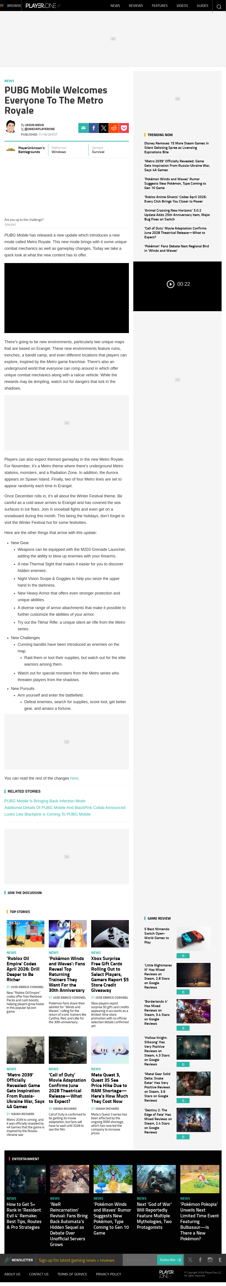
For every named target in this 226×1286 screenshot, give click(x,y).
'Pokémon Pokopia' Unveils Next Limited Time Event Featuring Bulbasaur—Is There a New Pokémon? (199, 1223)
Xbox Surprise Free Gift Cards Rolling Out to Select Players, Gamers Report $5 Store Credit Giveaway (110, 976)
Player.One (58, 6)
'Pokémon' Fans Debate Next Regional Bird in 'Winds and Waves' (176, 250)
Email (83, 130)
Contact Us (39, 1277)
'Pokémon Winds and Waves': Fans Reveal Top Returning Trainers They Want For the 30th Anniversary (67, 976)
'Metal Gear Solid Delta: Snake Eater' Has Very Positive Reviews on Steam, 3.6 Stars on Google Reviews (158, 1089)
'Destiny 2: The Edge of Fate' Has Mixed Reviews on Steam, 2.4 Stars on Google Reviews (158, 1126)
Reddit (114, 130)
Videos (182, 6)
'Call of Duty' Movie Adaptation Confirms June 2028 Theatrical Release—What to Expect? (175, 235)
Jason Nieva (34, 127)
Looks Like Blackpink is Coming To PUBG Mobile (47, 816)
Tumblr (220, 1262)
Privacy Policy (108, 1277)
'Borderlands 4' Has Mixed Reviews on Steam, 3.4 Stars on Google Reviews (158, 1017)
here (74, 780)
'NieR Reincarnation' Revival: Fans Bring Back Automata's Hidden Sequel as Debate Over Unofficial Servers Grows (69, 1226)
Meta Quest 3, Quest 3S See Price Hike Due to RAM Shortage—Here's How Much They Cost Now (109, 1090)
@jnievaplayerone (39, 131)
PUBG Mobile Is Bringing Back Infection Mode (44, 803)
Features (160, 6)
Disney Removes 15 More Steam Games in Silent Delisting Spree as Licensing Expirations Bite (176, 150)
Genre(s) (97, 150)
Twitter (104, 130)
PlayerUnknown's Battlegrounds (31, 151)
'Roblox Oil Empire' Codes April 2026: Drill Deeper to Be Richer (23, 971)
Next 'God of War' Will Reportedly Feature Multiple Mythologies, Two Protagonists (154, 1217)
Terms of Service (72, 1277)
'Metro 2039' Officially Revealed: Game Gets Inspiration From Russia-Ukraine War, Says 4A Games (177, 167)
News (115, 6)
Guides (202, 6)
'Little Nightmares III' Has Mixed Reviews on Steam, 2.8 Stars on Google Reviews (158, 981)
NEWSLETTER (22, 1262)
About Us (12, 1277)
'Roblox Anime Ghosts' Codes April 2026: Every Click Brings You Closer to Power (175, 201)
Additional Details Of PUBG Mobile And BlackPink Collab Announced (64, 810)
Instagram (210, 1262)
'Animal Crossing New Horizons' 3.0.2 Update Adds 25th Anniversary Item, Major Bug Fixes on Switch (177, 217)
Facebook (93, 130)
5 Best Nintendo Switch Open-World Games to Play (158, 944)
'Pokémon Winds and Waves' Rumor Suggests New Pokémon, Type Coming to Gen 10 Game (175, 185)
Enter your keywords (219, 6)
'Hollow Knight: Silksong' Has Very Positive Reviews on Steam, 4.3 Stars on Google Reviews (158, 1053)
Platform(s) (59, 150)
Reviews (136, 6)
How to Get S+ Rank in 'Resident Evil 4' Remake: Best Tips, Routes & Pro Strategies (24, 1217)
